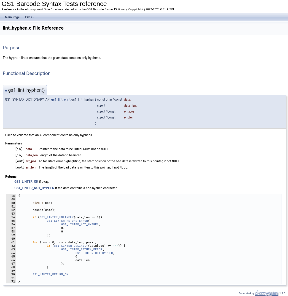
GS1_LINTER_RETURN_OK (50, 273)
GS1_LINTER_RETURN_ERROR (67, 220)
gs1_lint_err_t (60, 99)
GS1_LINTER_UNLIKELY (57, 216)
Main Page (12, 17)
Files (30, 17)
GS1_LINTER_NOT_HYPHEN (34, 187)
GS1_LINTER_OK (26, 181)
